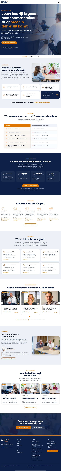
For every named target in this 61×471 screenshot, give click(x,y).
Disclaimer (51, 465)
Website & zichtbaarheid (36, 448)
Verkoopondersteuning (36, 455)
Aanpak (18, 443)
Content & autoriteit (35, 451)
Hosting (29, 465)
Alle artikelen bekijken (30, 408)
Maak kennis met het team (9, 359)
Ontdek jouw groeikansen (30, 186)
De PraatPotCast (20, 452)
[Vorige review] (2, 304)
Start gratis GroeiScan (9, 42)
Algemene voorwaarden (43, 465)
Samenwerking (19, 445)
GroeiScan (19, 441)
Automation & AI (35, 458)
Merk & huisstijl (35, 444)
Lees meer (16, 313)
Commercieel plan (35, 441)
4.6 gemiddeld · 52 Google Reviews (37, 320)
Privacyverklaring (35, 465)
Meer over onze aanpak (30, 225)
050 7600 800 (50, 441)
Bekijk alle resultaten (22, 320)
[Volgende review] (59, 304)
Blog (17, 450)
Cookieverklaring (30, 467)
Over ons (18, 448)
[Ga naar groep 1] (29, 317)
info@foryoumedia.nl (51, 443)
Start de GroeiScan (52, 450)
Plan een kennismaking (38, 428)
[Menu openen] (58, 2)
